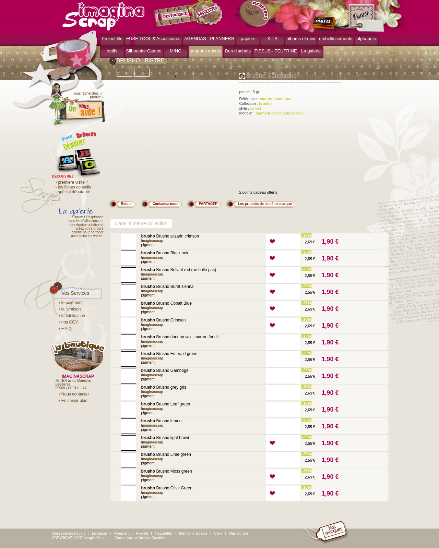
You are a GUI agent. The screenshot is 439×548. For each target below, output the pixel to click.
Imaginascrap (152, 241)
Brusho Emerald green (169, 353)
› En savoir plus (73, 400)
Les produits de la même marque (265, 204)
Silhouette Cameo (144, 50)
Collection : (255, 103)
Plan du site (238, 533)
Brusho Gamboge (165, 370)
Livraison (99, 533)
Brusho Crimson (163, 320)
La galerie (311, 50)
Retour (126, 204)
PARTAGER (208, 204)
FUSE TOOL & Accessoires (153, 38)
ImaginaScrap (103, 15)
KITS (272, 38)
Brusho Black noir (165, 253)
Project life (112, 38)
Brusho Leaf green (165, 404)
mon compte (325, 23)
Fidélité (142, 533)
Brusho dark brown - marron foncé (180, 336)
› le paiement (71, 302)
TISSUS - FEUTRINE (275, 50)
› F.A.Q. (66, 328)
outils (112, 50)
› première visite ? (72, 182)
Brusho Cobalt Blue (166, 303)
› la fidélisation (72, 315)
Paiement (121, 533)
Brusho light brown (165, 437)
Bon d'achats (238, 50)
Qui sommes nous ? (69, 533)
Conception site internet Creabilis (140, 538)
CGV (218, 533)
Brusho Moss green (166, 471)
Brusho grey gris (163, 387)
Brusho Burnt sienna (167, 286)
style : (250, 108)
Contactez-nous (165, 204)
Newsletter (164, 533)
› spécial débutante (73, 192)
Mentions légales (193, 533)
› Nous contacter (74, 394)
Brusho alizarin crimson (170, 236)
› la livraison (70, 309)
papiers (248, 38)
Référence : (266, 99)
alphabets (366, 38)
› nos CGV (68, 322)
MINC (175, 50)
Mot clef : (271, 113)
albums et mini (300, 38)
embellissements (335, 38)
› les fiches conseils (73, 187)
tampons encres (206, 50)
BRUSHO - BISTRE (141, 60)
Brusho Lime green (166, 454)
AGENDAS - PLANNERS (209, 38)
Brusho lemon (161, 420)
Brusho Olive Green (166, 488)
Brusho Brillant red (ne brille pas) (178, 269)
